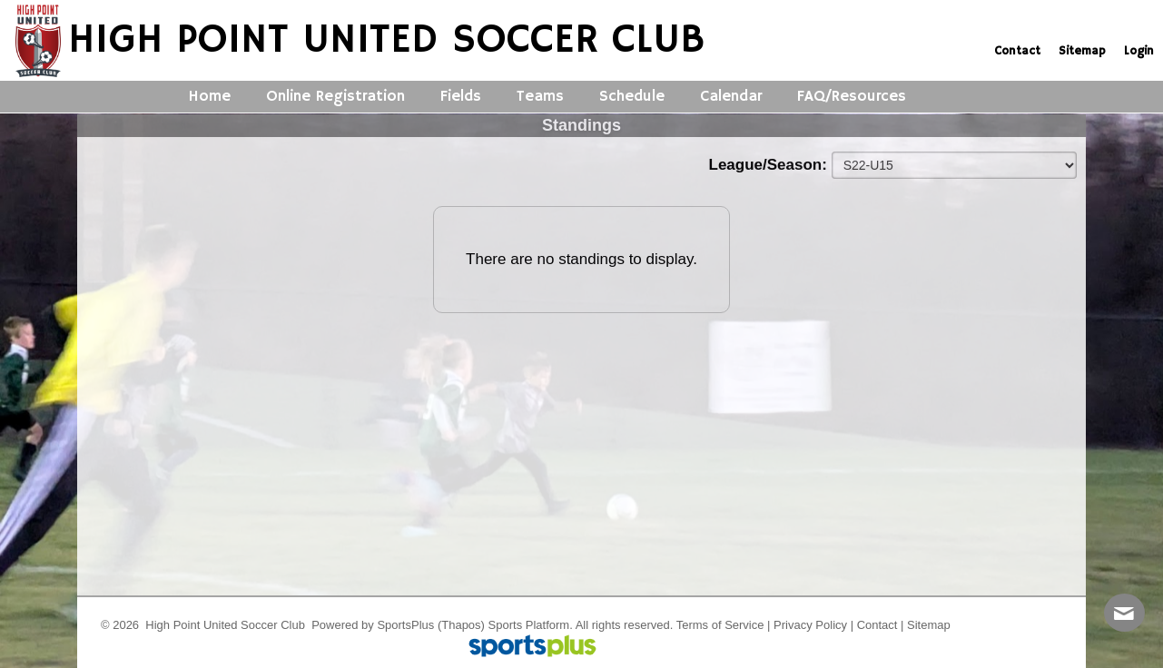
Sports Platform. (530, 625)
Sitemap (929, 625)
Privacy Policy (810, 625)
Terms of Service (720, 625)
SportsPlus (405, 625)
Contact (877, 625)
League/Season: (770, 164)
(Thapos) (461, 625)
